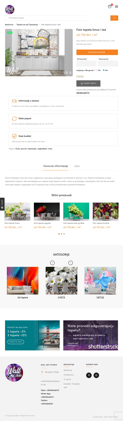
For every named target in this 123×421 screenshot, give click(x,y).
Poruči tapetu (90, 83)
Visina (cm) (103, 59)
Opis (77, 166)
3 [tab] (64, 233)
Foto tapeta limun (12, 223)
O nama (67, 379)
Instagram (96, 375)
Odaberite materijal (97, 52)
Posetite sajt (73, 343)
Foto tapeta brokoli (101, 223)
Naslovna (9, 25)
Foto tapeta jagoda (42, 223)
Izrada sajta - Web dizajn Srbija (105, 417)
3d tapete (22, 298)
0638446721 (82, 93)
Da (98, 70)
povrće (24, 149)
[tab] (55, 166)
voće (50, 149)
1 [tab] (59, 233)
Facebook (89, 375)
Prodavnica (69, 375)
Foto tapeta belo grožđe (73, 223)
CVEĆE (61, 298)
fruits (17, 149)
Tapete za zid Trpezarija (27, 25)
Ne (105, 70)
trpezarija (32, 149)
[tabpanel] (17, 216)
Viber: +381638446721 (50, 390)
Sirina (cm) (81, 59)
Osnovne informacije (55, 166)
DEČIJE (100, 298)
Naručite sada (15, 342)
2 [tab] (61, 233)
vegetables (42, 149)
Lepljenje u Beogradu (85, 70)
